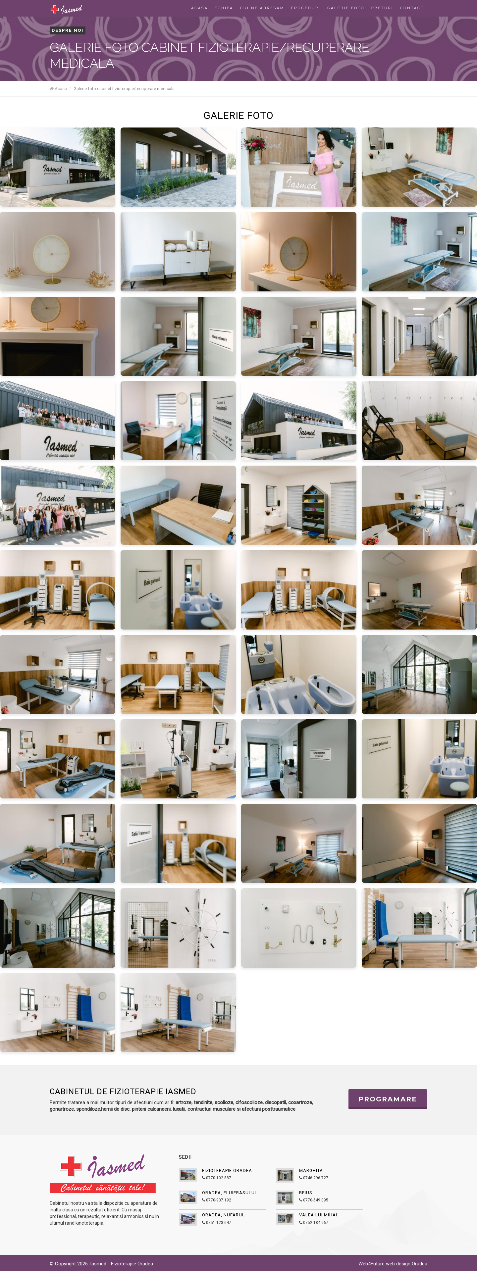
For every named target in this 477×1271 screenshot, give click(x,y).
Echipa (224, 8)
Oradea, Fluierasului (229, 1192)
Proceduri (306, 8)
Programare (387, 1099)
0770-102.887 (216, 1178)
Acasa (199, 8)
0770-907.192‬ (216, 1200)
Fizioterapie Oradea (227, 1170)
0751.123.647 (216, 1222)
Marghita (311, 1170)
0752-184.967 (313, 1222)
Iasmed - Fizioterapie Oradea (121, 1264)
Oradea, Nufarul (223, 1214)
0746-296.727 (313, 1178)
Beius (305, 1192)
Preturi (382, 8)
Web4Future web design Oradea (392, 1264)
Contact (412, 8)
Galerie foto (346, 8)
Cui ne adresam (262, 8)
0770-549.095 (313, 1200)
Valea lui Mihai (318, 1214)
